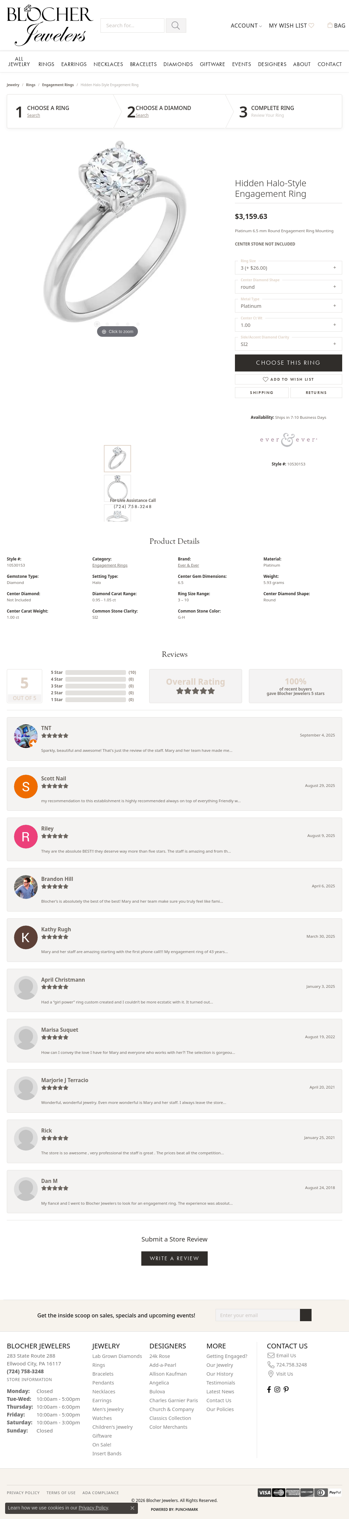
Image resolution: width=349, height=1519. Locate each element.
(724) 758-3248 (133, 506)
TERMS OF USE (61, 1492)
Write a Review (175, 1258)
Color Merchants (168, 1427)
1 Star (57, 699)
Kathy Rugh (56, 929)
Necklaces (108, 64)
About (302, 64)
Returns (316, 392)
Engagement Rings (58, 84)
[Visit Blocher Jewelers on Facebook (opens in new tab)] (269, 1389)
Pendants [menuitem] (103, 1382)
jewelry (13, 84)
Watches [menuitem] (102, 1418)
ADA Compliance (100, 1492)
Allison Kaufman (168, 1374)
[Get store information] (29, 1379)
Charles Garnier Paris (173, 1400)
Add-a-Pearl (162, 1365)
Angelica (159, 1382)
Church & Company (171, 1409)
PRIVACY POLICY (23, 1492)
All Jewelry (19, 61)
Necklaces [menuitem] (103, 1391)
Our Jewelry (219, 1365)
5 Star (57, 672)
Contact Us (218, 1400)
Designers (272, 64)
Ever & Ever (188, 565)
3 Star (57, 686)
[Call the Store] (25, 1371)
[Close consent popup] (132, 1508)
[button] (246, 25)
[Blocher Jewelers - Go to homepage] (51, 25)
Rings (46, 64)
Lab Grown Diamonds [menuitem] (117, 1356)
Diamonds (178, 64)
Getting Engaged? (226, 1356)
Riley (47, 828)
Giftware (212, 64)
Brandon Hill (57, 878)
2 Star (57, 693)
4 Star (57, 679)
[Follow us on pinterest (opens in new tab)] (286, 1389)
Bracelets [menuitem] (102, 1374)
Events (241, 64)
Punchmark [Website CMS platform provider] (186, 1509)
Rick (46, 1130)
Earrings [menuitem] (101, 1400)
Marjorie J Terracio (65, 1080)
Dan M (49, 1180)
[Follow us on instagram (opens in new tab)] (277, 1389)
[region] (117, 237)
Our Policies (220, 1409)
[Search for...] (132, 25)
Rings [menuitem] (98, 1365)
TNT (46, 728)
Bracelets (143, 64)
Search (33, 115)
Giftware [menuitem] (102, 1436)
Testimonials (220, 1382)
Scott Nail (53, 778)
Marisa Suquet (59, 1029)
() (132, 672)
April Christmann (63, 979)
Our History (219, 1374)
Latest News (220, 1391)
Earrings (74, 64)
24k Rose (159, 1356)
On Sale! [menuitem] (101, 1444)
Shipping (262, 392)
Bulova (157, 1391)
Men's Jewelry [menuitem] (108, 1409)
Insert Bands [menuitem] (107, 1453)
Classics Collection (170, 1418)
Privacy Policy (93, 1507)
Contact (330, 64)
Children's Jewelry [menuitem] (112, 1427)
